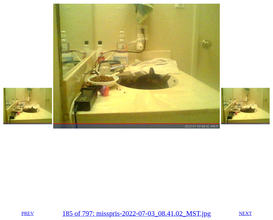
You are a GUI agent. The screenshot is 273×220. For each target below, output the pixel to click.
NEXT (245, 213)
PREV (28, 213)
